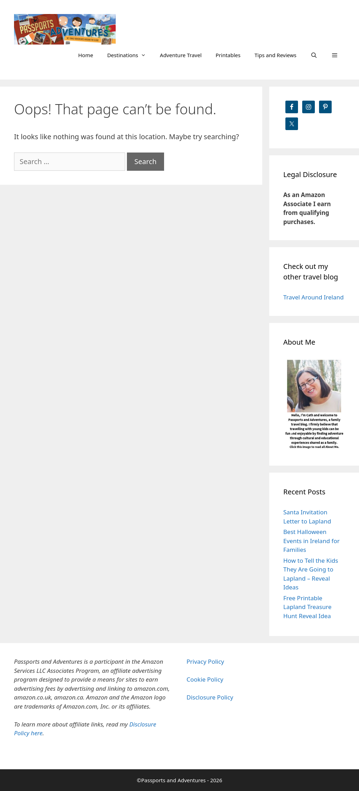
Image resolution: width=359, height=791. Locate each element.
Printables (228, 55)
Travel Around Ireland (313, 297)
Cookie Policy (205, 679)
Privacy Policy (205, 661)
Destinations (130, 55)
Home (85, 55)
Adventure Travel (181, 55)
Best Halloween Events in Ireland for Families (311, 541)
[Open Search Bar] (313, 55)
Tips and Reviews (275, 55)
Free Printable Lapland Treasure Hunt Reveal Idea (307, 607)
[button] (334, 55)
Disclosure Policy (210, 697)
